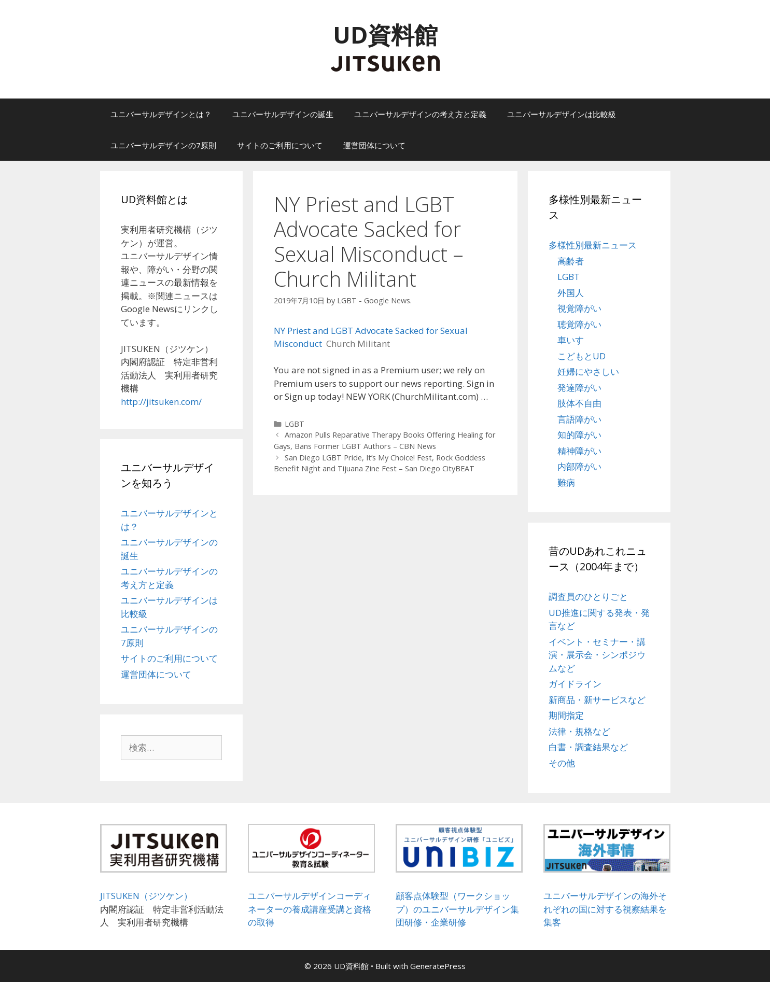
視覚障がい (579, 308)
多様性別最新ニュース (593, 245)
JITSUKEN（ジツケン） (146, 896)
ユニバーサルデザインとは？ (161, 114)
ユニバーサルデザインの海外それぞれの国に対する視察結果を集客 (605, 909)
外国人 (570, 293)
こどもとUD (581, 356)
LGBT (294, 424)
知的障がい (579, 435)
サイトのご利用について (280, 145)
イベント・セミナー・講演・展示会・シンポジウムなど (597, 655)
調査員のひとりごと (588, 596)
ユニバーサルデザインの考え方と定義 (420, 114)
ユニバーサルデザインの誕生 (282, 114)
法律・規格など (579, 731)
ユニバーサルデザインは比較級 (561, 114)
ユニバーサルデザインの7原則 (163, 145)
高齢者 (570, 261)
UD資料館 (385, 34)
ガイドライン (575, 684)
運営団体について (374, 145)
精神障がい (579, 451)
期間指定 (566, 715)
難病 (566, 482)
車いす (570, 340)
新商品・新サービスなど (597, 700)
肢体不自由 (579, 403)
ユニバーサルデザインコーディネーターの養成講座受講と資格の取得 (309, 909)
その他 (562, 763)
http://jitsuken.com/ (161, 402)
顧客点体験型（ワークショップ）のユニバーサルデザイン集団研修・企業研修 (457, 909)
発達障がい (579, 388)
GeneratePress (438, 966)
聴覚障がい (579, 324)
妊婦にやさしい (588, 371)
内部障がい (579, 466)
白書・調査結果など (588, 747)
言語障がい (579, 419)
